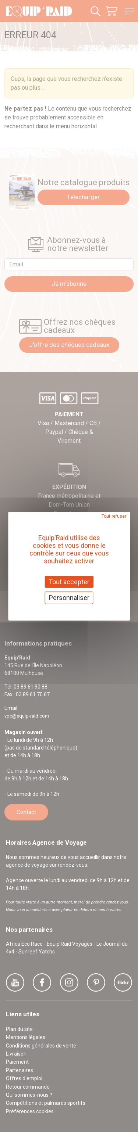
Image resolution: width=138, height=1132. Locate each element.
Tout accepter (69, 581)
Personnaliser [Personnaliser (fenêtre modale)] (69, 597)
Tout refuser (114, 515)
